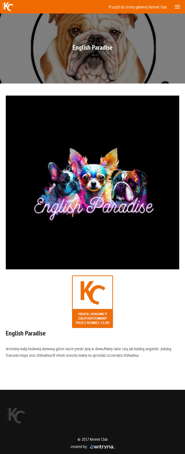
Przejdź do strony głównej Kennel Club (138, 7)
